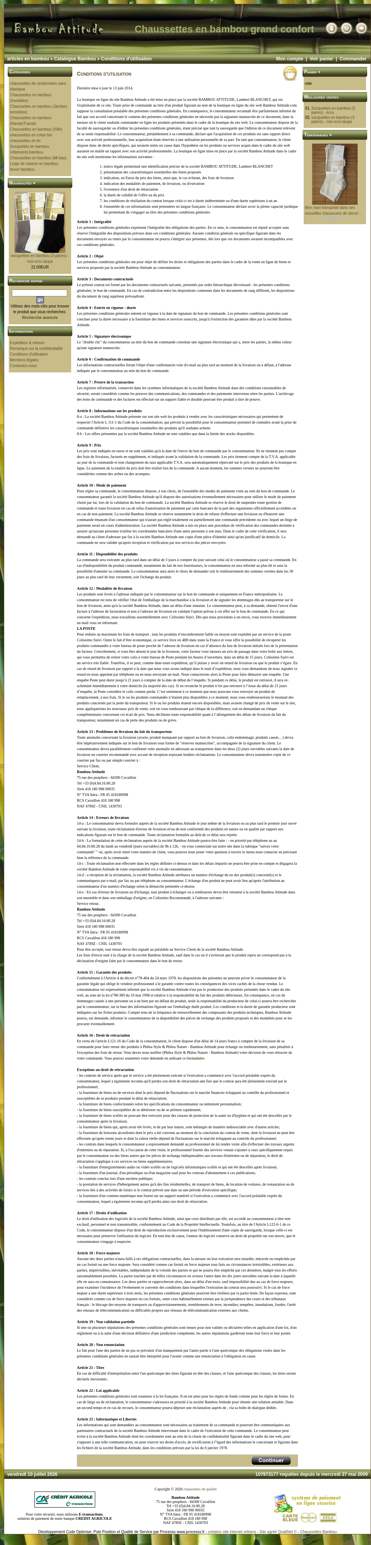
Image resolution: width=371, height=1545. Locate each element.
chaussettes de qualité (200, 1489)
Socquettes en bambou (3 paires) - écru (333, 110)
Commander (353, 58)
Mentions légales (24, 360)
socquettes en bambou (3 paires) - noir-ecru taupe (333, 119)
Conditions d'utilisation (126, 58)
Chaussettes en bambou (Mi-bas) (38, 158)
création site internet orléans (232, 1532)
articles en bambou (28, 58)
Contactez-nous (23, 366)
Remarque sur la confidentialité (36, 348)
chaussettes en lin (25, 141)
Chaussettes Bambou (318, 1532)
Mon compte (289, 58)
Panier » (312, 71)
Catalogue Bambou (75, 58)
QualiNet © (287, 1532)
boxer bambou (22, 169)
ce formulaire (193, 1058)
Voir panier (321, 58)
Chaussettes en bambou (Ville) (36, 129)
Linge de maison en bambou (34, 164)
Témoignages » (318, 135)
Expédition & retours (27, 343)
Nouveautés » (22, 183)
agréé (272, 1532)
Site (262, 1532)
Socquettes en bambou (29, 146)
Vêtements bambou (26, 152)
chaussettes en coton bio (31, 135)
